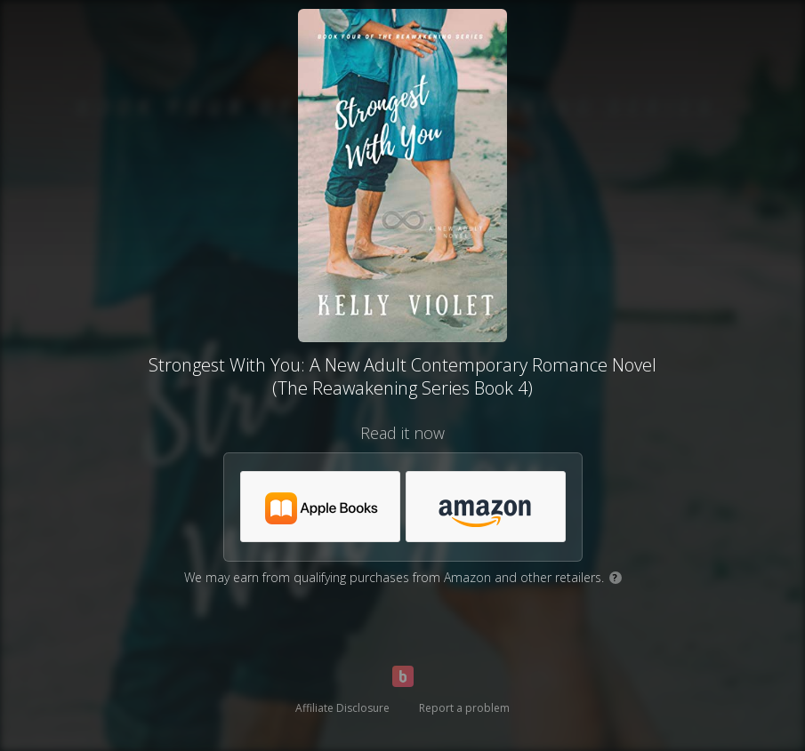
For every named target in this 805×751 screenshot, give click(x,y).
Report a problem (464, 707)
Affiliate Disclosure (342, 707)
